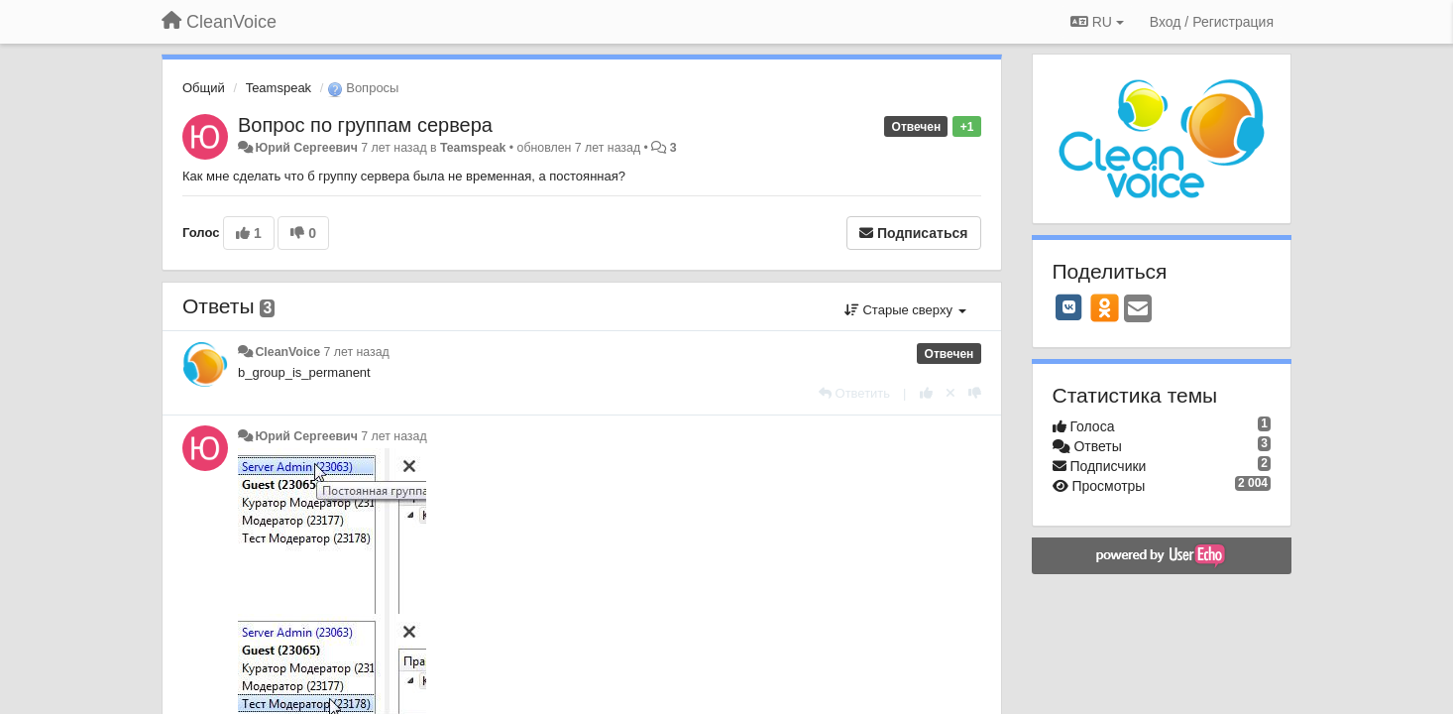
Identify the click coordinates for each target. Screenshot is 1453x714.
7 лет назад (357, 352)
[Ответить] (854, 393)
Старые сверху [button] (905, 309)
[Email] (1138, 310)
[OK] (1104, 307)
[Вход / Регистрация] (1212, 22)
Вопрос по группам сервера (365, 125)
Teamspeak (278, 87)
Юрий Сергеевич (306, 148)
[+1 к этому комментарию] (926, 393)
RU (1097, 22)
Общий (203, 87)
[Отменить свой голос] (950, 393)
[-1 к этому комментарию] (974, 393)
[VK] (1069, 307)
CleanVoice (287, 352)
